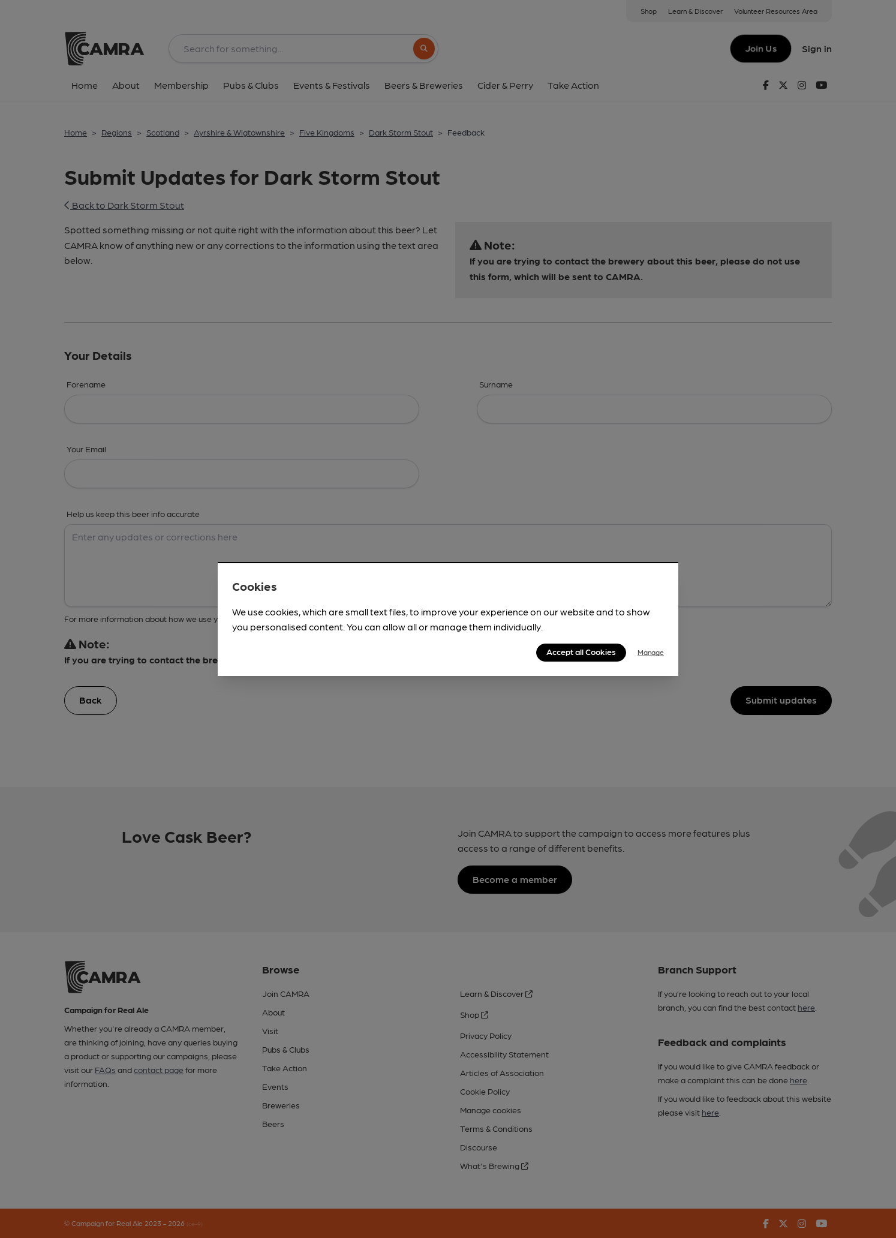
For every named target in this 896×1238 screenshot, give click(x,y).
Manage (651, 652)
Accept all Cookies (581, 651)
